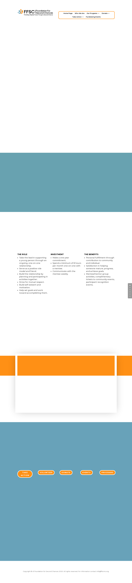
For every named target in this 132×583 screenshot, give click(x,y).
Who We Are (79, 13)
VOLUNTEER (46, 473)
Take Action (77, 17)
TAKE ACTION (25, 474)
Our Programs (92, 13)
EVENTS (86, 473)
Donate (104, 13)
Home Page (68, 13)
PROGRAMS (107, 473)
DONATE (66, 473)
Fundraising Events (93, 17)
